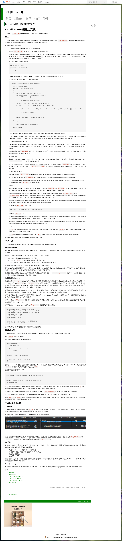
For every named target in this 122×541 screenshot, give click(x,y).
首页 (8, 18)
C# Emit (11, 472)
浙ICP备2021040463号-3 (70, 537)
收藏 (82, 487)
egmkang (15, 11)
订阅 (37, 18)
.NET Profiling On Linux (16, 480)
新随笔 (18, 18)
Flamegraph (12, 482)
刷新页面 (80, 501)
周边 (18, 2)
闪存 (34, 2)
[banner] (6, 2)
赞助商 (40, 2)
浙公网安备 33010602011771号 (54, 537)
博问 (29, 2)
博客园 (57, 535)
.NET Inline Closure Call (16, 476)
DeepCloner (12, 474)
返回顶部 (86, 501)
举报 (85, 487)
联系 (28, 18)
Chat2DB (47, 2)
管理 (46, 18)
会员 (13, 2)
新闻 (24, 2)
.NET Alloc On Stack (15, 478)
